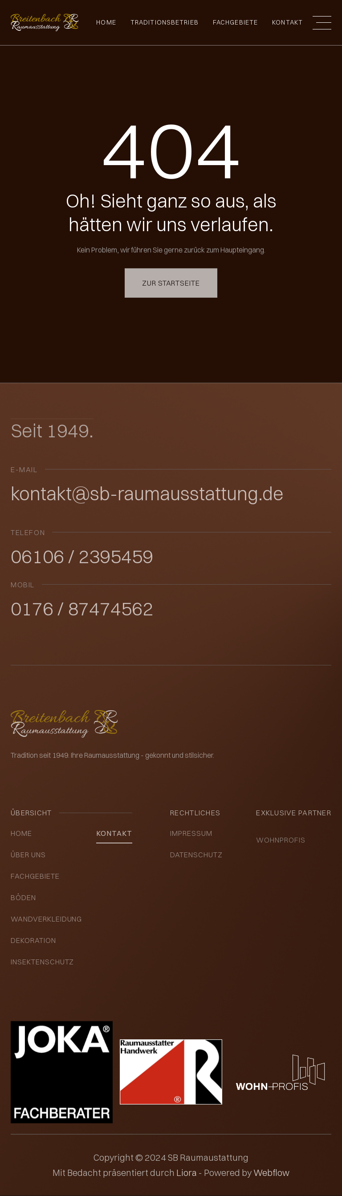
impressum (191, 833)
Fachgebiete (35, 876)
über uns (28, 854)
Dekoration (33, 940)
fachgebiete (235, 22)
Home (106, 22)
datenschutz (196, 854)
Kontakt (287, 22)
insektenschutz (42, 961)
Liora (187, 1172)
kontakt (114, 833)
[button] (322, 22)
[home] (44, 22)
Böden (23, 897)
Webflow (271, 1172)
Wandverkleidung (46, 918)
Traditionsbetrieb (164, 22)
